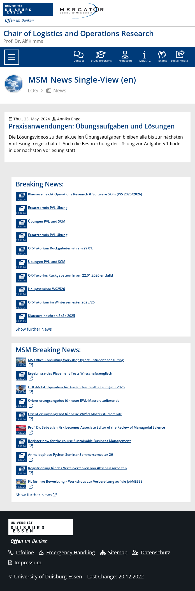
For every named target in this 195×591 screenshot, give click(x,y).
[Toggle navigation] (11, 57)
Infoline (21, 552)
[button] (179, 57)
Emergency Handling (67, 552)
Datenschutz (151, 552)
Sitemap (113, 552)
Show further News (34, 329)
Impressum (24, 562)
